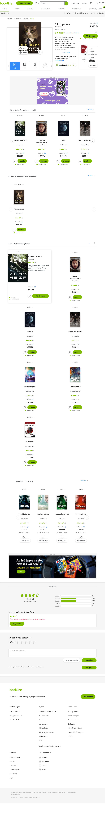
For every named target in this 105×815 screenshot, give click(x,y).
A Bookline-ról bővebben (47, 712)
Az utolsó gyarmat (62, 514)
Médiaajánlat (43, 728)
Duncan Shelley (29, 446)
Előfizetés (100, 13)
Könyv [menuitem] (5, 9)
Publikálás (89, 660)
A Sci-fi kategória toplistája (19, 244)
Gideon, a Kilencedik (85, 140)
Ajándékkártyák (73, 716)
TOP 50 (70, 736)
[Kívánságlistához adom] (96, 32)
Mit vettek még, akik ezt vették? (23, 110)
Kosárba (90, 36)
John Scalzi (19, 213)
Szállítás (13, 765)
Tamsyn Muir (85, 145)
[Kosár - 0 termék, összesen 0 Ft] (100, 3)
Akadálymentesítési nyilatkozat (50, 746)
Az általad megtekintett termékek (22, 176)
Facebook (43, 757)
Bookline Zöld (44, 716)
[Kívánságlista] (91, 3)
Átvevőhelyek (14, 770)
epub (22, 48)
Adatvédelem (43, 736)
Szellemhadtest (43, 514)
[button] (51, 66)
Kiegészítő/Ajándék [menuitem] (97, 8)
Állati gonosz (19, 209)
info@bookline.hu (16, 716)
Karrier (41, 720)
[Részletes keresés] (36, 3)
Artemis (63, 140)
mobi (23, 52)
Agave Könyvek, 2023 (60, 29)
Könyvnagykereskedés (46, 732)
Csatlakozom (88, 696)
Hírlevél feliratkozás (75, 728)
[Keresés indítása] (66, 3)
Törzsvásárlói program (81, 13)
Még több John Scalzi (24, 481)
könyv (24, 490)
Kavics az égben (30, 387)
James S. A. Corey (75, 391)
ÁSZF (40, 740)
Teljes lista (90, 109)
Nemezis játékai (75, 387)
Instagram (44, 761)
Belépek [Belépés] (84, 3)
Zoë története (81, 514)
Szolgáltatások (15, 757)
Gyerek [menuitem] (17, 9)
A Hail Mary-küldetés (20, 140)
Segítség (68, 13)
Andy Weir (20, 145)
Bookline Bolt (14, 720)
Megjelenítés (16, 624)
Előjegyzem (25, 541)
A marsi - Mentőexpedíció (41, 141)
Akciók (93, 13)
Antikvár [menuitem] (61, 9)
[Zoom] (40, 52)
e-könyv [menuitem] (30, 9)
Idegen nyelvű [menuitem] (76, 9)
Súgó (11, 778)
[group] (15, 66)
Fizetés (12, 761)
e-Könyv (19, 116)
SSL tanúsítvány (15, 794)
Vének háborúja (24, 514)
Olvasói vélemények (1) (73, 33)
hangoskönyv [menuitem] (45, 9)
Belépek (89, 668)
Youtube (43, 769)
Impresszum (43, 724)
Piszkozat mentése (71, 660)
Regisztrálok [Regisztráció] (75, 3)
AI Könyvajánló (24, 3)
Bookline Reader (73, 720)
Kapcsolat (13, 774)
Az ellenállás (29, 442)
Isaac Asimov (30, 391)
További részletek (59, 60)
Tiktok (42, 765)
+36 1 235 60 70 (15, 712)
